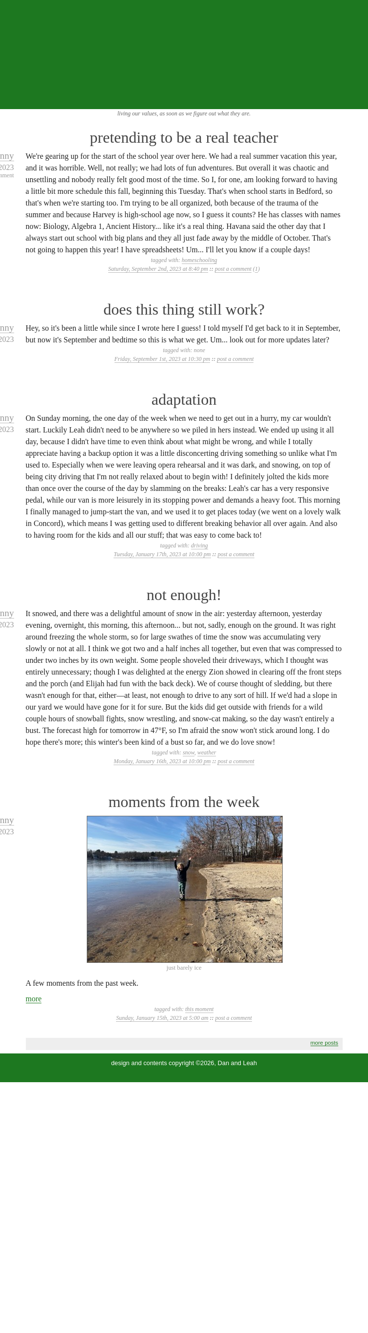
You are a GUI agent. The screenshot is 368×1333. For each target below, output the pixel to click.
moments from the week (183, 801)
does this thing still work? (184, 309)
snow (188, 752)
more (34, 999)
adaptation (184, 399)
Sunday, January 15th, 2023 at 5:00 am (162, 1017)
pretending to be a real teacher (184, 137)
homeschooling (199, 260)
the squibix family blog (184, 54)
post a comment (233, 268)
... (354, 98)
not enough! (184, 594)
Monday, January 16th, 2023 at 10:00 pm (162, 761)
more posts (324, 1043)
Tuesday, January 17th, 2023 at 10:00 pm (162, 554)
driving (199, 545)
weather (206, 752)
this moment (199, 1009)
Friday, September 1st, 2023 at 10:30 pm (163, 359)
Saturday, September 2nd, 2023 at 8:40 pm (158, 268)
